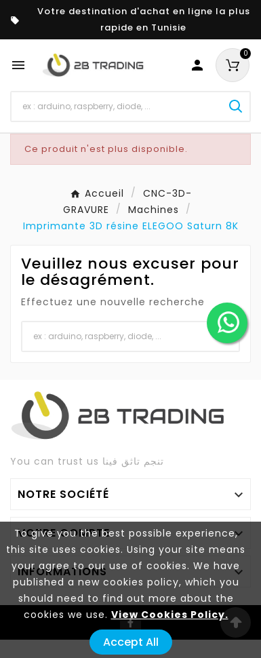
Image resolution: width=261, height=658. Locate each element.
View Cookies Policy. (169, 614)
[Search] (236, 106)
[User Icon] (197, 65)
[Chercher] (117, 106)
